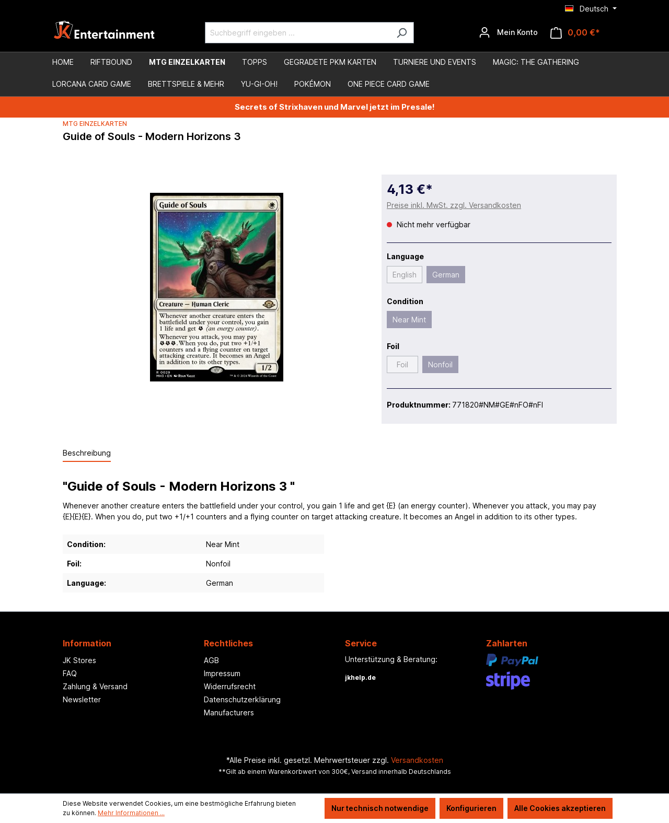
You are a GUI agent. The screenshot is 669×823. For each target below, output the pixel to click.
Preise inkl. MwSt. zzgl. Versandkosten (454, 205)
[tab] (87, 453)
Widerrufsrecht (230, 686)
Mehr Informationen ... (131, 813)
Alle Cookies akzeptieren (560, 808)
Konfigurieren (471, 808)
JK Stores (79, 660)
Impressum (222, 673)
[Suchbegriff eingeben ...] (297, 32)
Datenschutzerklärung (242, 699)
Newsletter (82, 699)
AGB (211, 660)
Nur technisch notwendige (380, 808)
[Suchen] (401, 32)
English (405, 274)
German (445, 274)
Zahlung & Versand (95, 686)
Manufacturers (229, 712)
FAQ (70, 673)
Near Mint (409, 319)
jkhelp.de (360, 677)
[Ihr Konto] (508, 32)
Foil (402, 364)
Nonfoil (440, 364)
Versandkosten (417, 760)
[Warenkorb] (575, 32)
